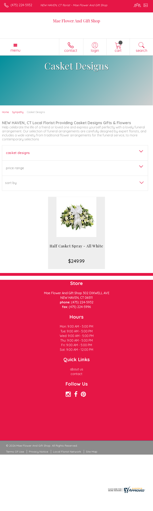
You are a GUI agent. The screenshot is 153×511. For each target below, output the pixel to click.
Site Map (91, 451)
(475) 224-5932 (21, 5)
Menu (15, 50)
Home (5, 112)
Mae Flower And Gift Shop (76, 20)
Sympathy (18, 112)
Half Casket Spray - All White (77, 246)
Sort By (11, 183)
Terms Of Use (15, 451)
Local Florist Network (67, 451)
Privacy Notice (38, 451)
